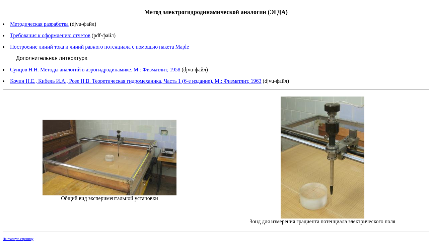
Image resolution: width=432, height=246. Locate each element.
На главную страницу (18, 239)
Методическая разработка (39, 24)
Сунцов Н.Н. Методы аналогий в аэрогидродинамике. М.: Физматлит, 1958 (95, 69)
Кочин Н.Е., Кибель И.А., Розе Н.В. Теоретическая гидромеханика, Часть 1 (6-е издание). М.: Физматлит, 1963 (136, 81)
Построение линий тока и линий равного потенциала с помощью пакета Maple (99, 47)
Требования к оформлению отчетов (50, 35)
